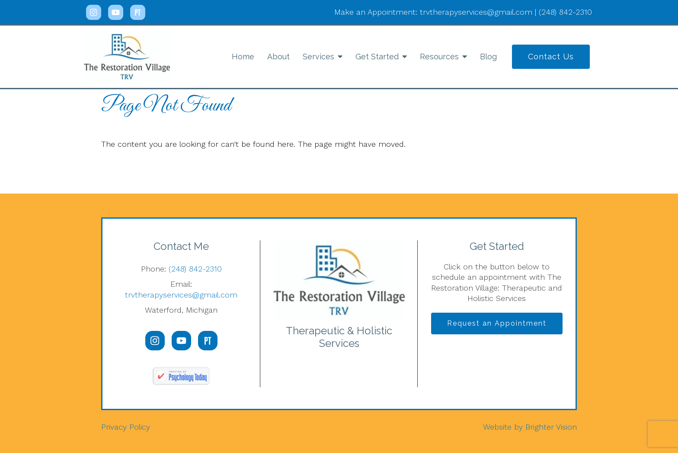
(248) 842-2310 (195, 268)
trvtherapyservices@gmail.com (181, 294)
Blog (488, 56)
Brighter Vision (551, 426)
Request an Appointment (497, 323)
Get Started (377, 56)
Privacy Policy (125, 426)
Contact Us (551, 56)
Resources (439, 56)
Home (243, 56)
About (278, 56)
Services (318, 56)
